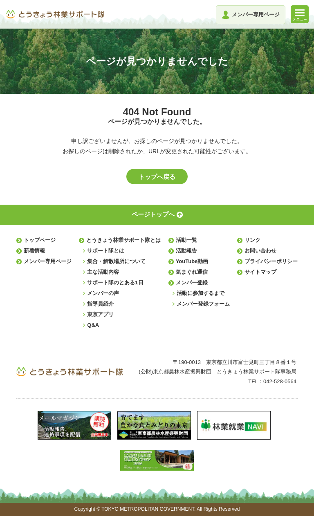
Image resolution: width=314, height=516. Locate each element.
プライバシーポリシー (271, 261)
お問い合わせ (260, 251)
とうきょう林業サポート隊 (55, 14)
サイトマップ (260, 272)
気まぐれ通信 (192, 272)
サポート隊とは (105, 251)
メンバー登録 (192, 282)
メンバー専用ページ (48, 261)
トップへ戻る (157, 176)
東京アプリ (100, 314)
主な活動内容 (103, 272)
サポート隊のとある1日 (115, 282)
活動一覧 (186, 240)
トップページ (40, 240)
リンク (252, 240)
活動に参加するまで (200, 293)
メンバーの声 (103, 293)
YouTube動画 (192, 261)
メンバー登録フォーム (203, 304)
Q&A (93, 325)
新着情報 (34, 251)
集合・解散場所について (116, 261)
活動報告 (186, 251)
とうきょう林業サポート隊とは (123, 240)
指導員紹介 (100, 304)
